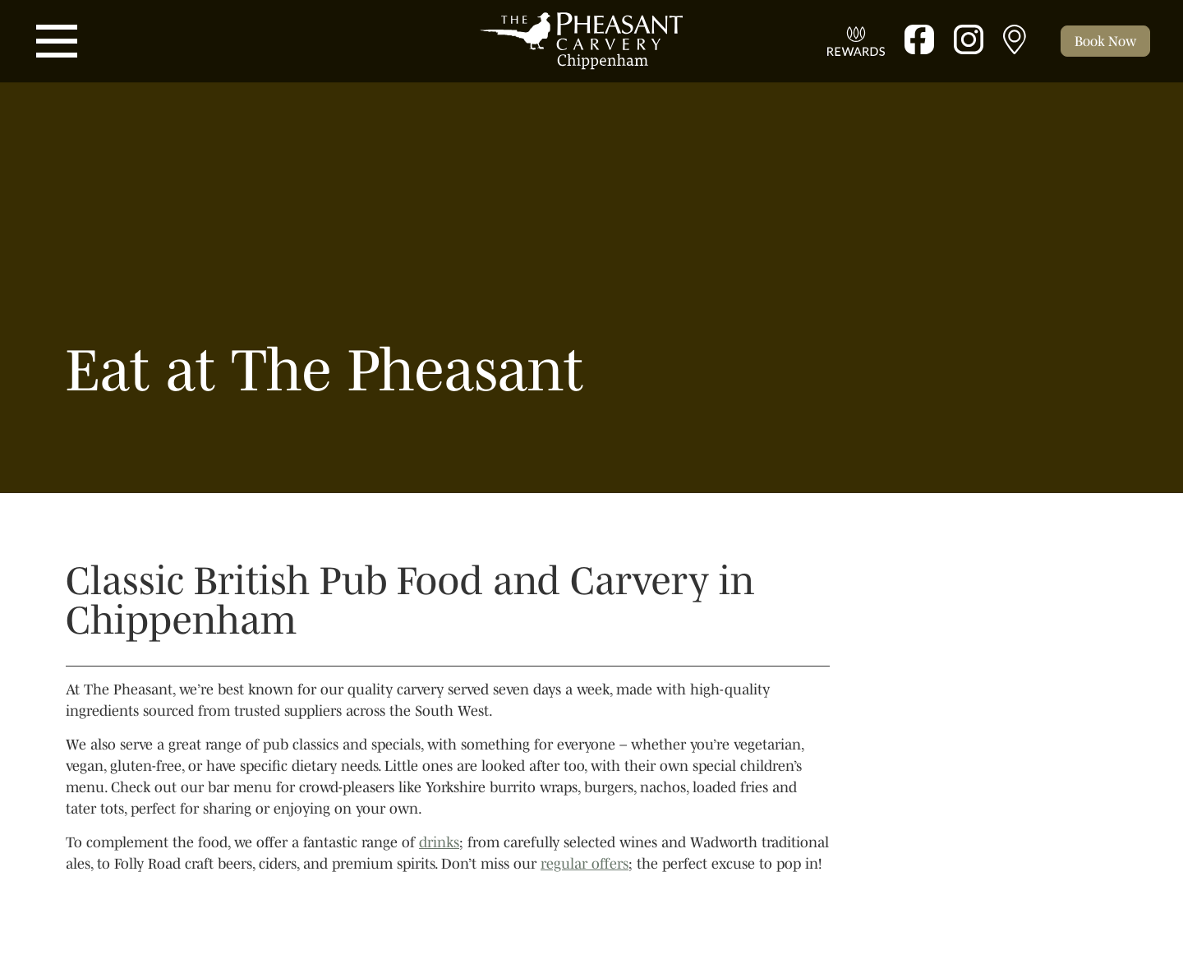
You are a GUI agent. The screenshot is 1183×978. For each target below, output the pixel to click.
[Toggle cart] (1105, 41)
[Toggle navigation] (57, 41)
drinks (439, 842)
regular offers (584, 864)
